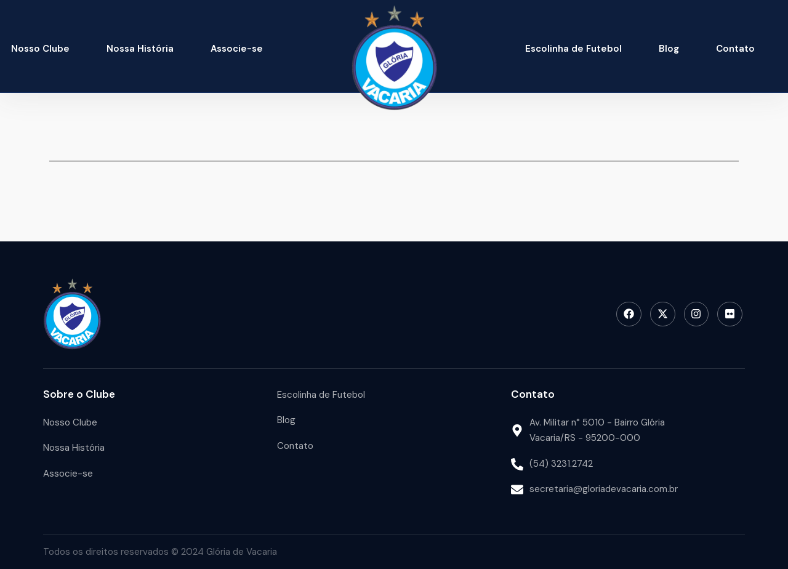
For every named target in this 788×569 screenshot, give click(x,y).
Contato (735, 48)
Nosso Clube (40, 48)
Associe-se (237, 48)
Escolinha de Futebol (573, 48)
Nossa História (140, 48)
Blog (669, 48)
